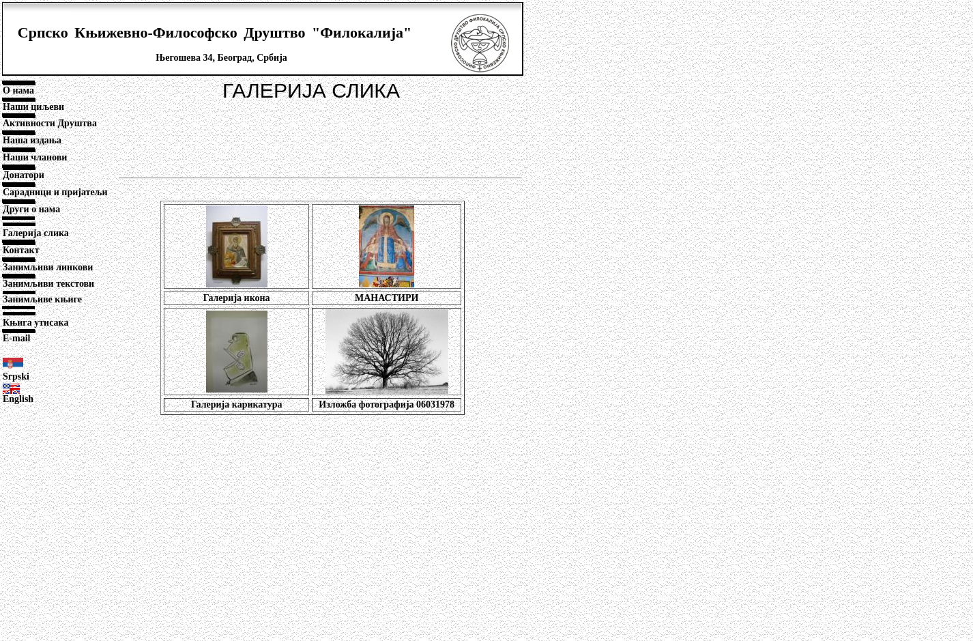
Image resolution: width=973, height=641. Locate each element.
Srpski (16, 376)
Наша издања (32, 140)
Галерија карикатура (236, 404)
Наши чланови (35, 157)
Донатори (23, 175)
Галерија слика (36, 233)
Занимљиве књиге (42, 299)
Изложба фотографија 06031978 (386, 404)
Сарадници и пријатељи (55, 192)
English (18, 399)
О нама (18, 90)
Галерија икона (236, 298)
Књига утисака (35, 322)
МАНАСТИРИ (386, 298)
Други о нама (31, 209)
